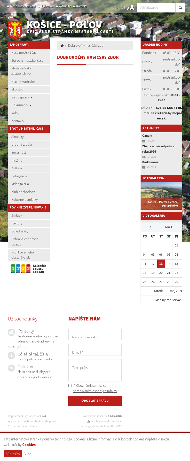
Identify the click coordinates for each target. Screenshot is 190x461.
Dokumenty (21, 105)
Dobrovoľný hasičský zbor (86, 45)
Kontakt (81, 6)
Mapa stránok (15, 416)
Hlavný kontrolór (23, 81)
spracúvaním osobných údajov (95, 391)
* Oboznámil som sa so (92, 388)
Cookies (29, 444)
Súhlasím (13, 453)
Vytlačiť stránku (35, 416)
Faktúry (16, 223)
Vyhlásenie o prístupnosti (22, 421)
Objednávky (19, 231)
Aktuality (65, 6)
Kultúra (16, 168)
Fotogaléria (19, 176)
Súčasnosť (18, 152)
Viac (27, 453)
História (16, 160)
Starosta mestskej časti (27, 60)
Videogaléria (20, 184)
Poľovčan (47, 6)
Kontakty (17, 121)
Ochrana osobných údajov (24, 241)
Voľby (15, 113)
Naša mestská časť (23, 6)
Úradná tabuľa (21, 144)
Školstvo (17, 89)
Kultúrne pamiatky (24, 199)
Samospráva (21, 97)
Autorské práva (47, 421)
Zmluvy (16, 215)
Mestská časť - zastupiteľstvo (21, 71)
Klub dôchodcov (23, 192)
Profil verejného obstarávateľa (22, 255)
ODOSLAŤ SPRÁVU (95, 400)
